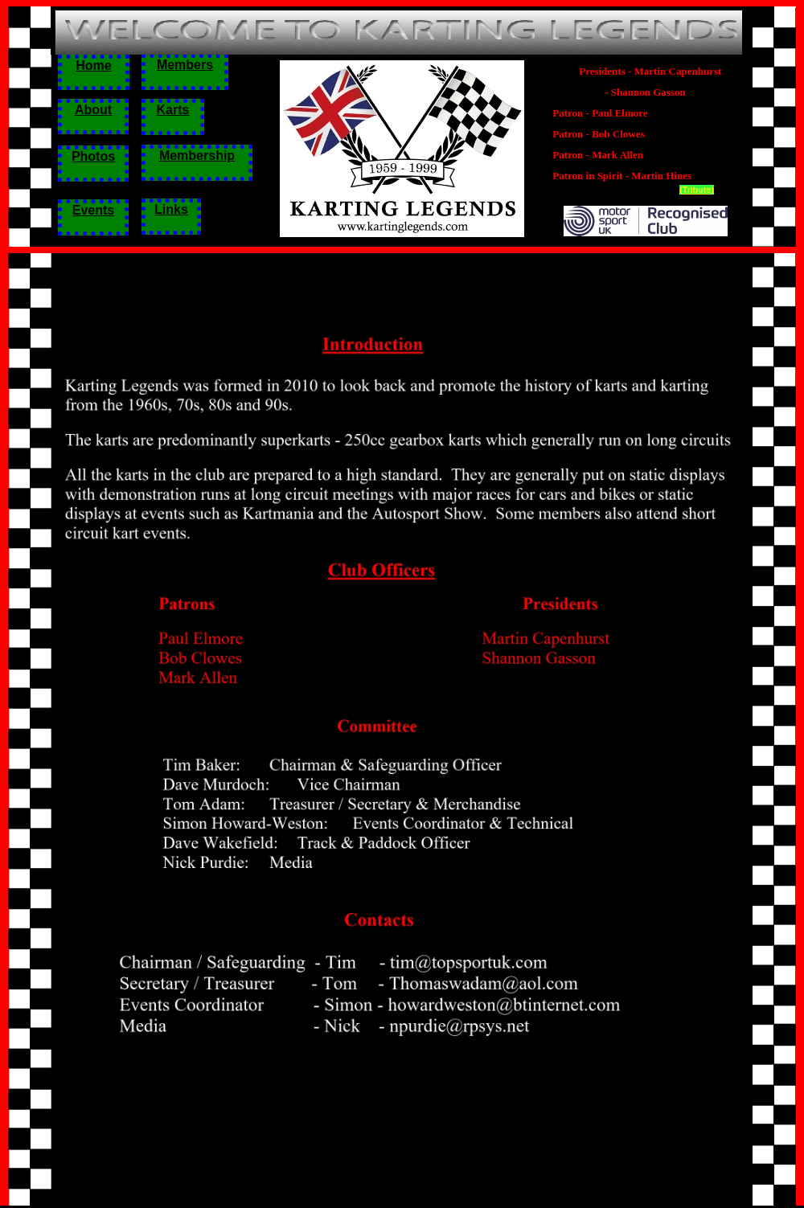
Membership (197, 155)
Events (93, 210)
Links (171, 209)
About (93, 110)
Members (185, 65)
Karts (173, 110)
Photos (93, 156)
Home (93, 65)
